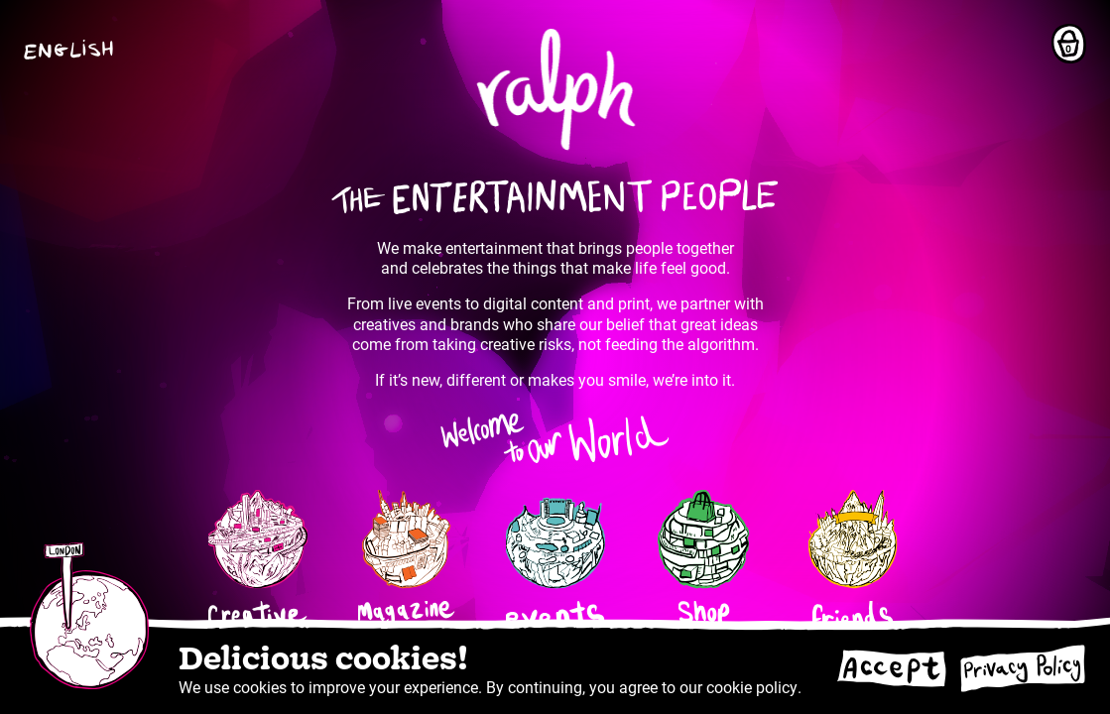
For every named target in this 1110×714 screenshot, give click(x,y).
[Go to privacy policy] (1022, 668)
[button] (73, 49)
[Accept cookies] (890, 668)
